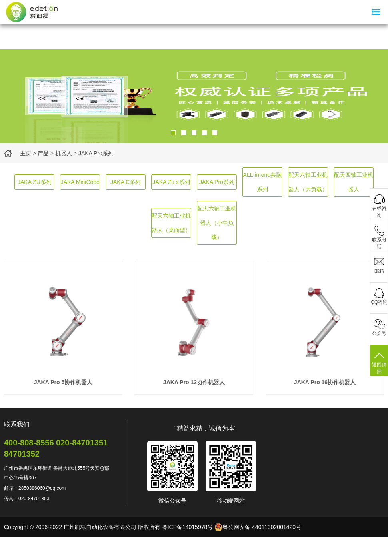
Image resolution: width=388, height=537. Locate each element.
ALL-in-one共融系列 (262, 182)
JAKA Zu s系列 (171, 182)
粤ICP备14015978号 (187, 527)
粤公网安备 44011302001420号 (257, 527)
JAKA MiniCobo (80, 182)
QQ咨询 (379, 302)
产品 (43, 153)
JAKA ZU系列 (35, 182)
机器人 (63, 153)
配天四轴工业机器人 (353, 182)
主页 (25, 153)
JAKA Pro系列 (96, 153)
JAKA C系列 (125, 182)
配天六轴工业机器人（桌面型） (171, 222)
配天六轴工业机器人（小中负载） (216, 222)
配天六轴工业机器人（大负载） (308, 182)
